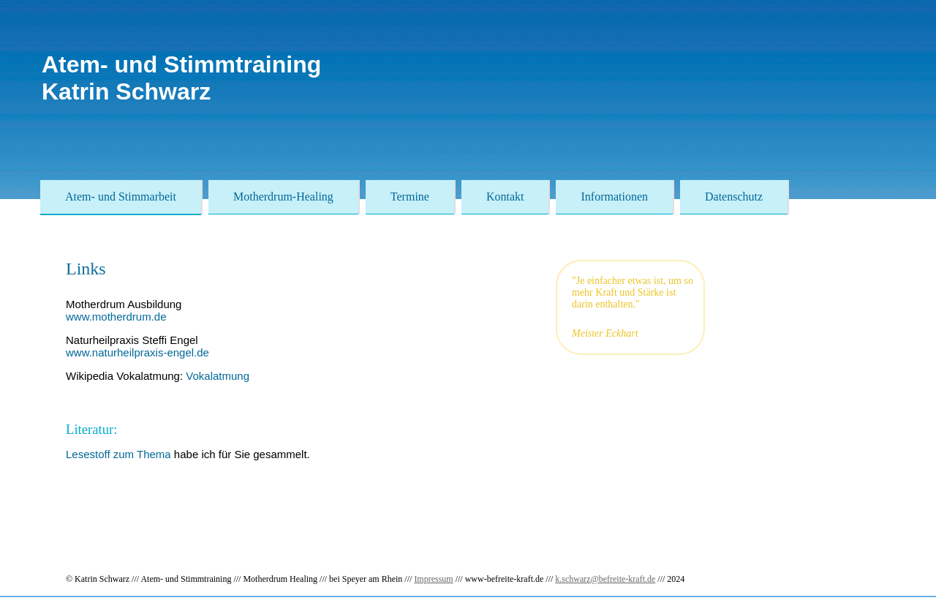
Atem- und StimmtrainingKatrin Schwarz (181, 78)
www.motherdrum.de (116, 316)
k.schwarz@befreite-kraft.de (605, 579)
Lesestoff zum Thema (118, 454)
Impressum (433, 579)
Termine (409, 196)
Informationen (614, 196)
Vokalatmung (217, 376)
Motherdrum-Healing (283, 196)
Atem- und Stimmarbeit (120, 196)
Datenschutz (734, 196)
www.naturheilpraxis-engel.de (137, 352)
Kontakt (505, 196)
